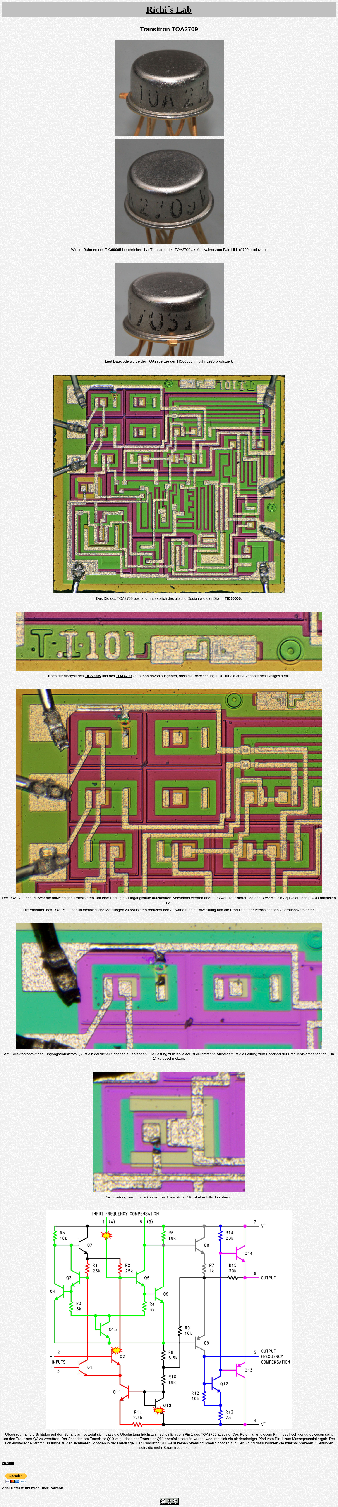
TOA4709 (124, 676)
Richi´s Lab (169, 10)
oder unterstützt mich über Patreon (32, 1488)
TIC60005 (113, 250)
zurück (8, 1463)
